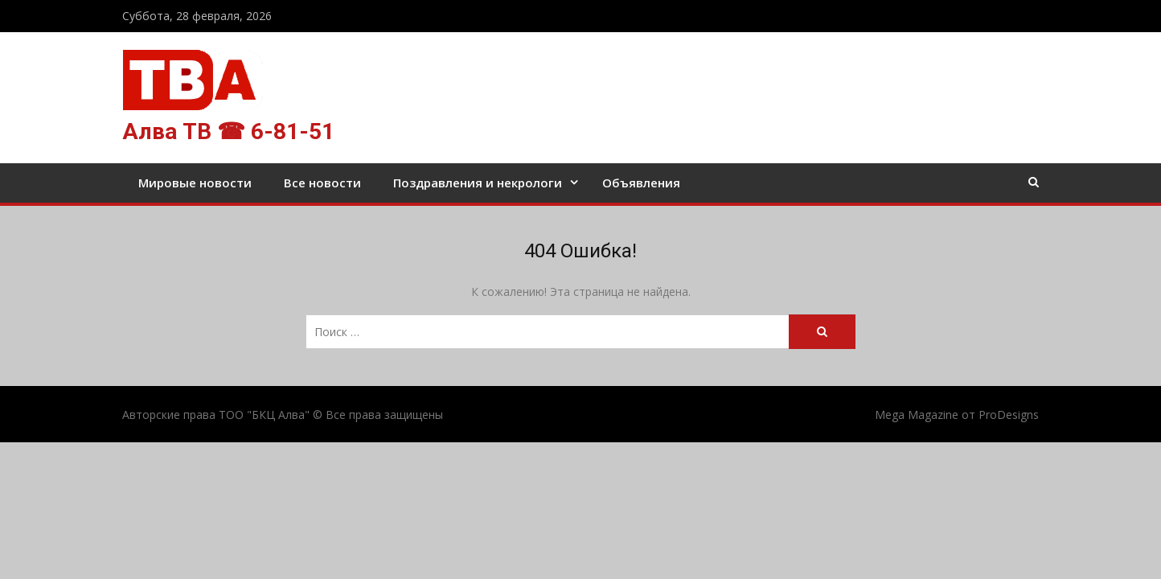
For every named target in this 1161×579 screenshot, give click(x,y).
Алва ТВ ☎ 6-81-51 (228, 131)
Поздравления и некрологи (477, 183)
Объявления (641, 183)
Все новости (322, 183)
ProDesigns (1008, 414)
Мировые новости (195, 183)
